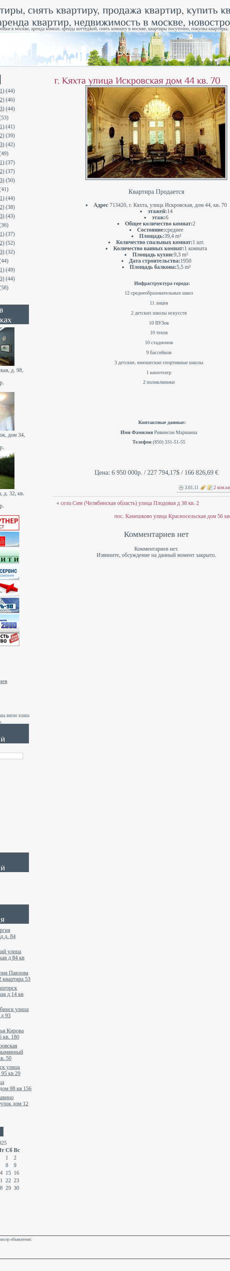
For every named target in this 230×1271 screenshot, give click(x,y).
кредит (12, 715)
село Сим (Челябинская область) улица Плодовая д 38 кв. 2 (130, 503)
